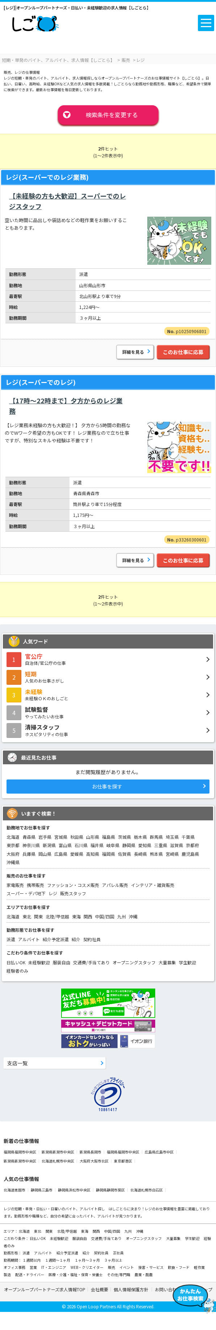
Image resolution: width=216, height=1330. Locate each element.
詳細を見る (133, 352)
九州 (121, 916)
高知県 (92, 854)
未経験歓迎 (39, 962)
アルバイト (29, 939)
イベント (127, 1267)
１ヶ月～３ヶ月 (88, 1260)
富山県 (65, 845)
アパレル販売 (115, 885)
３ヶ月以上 (113, 1260)
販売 (112, 1267)
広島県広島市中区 (159, 1152)
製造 (8, 1274)
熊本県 (156, 854)
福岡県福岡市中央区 (20, 1152)
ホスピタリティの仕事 (108, 730)
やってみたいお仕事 (108, 712)
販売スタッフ (73, 893)
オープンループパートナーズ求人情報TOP (44, 1289)
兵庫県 (28, 854)
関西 (88, 916)
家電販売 (15, 885)
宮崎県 (172, 854)
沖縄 (133, 916)
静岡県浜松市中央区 (74, 1190)
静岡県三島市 (42, 1190)
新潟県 (49, 845)
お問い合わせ (168, 1289)
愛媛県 (76, 854)
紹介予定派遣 (56, 939)
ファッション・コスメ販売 (73, 885)
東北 (26, 916)
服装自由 (61, 962)
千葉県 (188, 837)
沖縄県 (13, 862)
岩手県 (44, 837)
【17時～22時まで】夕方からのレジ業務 (66, 406)
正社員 (118, 1252)
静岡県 (128, 845)
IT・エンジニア (54, 1267)
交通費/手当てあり (91, 962)
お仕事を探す (107, 786)
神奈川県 (31, 845)
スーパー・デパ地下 (26, 893)
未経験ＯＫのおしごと (108, 694)
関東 (38, 916)
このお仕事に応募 (183, 352)
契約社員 (92, 939)
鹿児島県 (190, 854)
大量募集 (167, 962)
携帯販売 (35, 885)
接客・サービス (151, 1267)
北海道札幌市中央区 (58, 1161)
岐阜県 (112, 845)
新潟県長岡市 (91, 1152)
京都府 (192, 845)
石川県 (81, 845)
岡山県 (44, 854)
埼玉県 (172, 837)
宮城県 (60, 837)
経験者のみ (17, 971)
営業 (34, 1267)
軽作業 (199, 1267)
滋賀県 (176, 845)
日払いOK (16, 962)
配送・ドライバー (30, 1274)
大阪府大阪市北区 (94, 1161)
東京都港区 (123, 1161)
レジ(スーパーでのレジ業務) (47, 177)
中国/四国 (104, 916)
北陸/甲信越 (57, 916)
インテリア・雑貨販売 (152, 885)
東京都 (13, 845)
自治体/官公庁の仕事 (108, 659)
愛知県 (144, 845)
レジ (52, 893)
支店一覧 (17, 1063)
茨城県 (124, 837)
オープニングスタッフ (134, 962)
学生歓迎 (187, 962)
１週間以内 (31, 1260)
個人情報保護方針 (131, 1289)
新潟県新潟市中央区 (58, 1152)
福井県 (96, 845)
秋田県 (76, 837)
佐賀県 (124, 854)
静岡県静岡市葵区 (111, 1190)
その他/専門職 (119, 1274)
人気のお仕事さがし (108, 677)
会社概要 (99, 1289)
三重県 (160, 845)
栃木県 (140, 837)
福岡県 (108, 854)
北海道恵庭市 (15, 1190)
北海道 (13, 837)
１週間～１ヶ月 (58, 1260)
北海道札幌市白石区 (147, 1190)
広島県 (60, 854)
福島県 (108, 837)
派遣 (11, 939)
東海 (76, 916)
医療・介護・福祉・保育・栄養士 (75, 1274)
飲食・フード (179, 1267)
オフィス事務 (15, 1267)
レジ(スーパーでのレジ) (40, 382)
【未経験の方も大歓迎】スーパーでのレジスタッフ (67, 201)
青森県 (28, 837)
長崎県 (140, 854)
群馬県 (156, 837)
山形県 (92, 837)
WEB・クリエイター (87, 1267)
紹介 (76, 939)
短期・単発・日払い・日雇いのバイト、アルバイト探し (59, 1208)
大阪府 (13, 854)
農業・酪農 (144, 1274)
